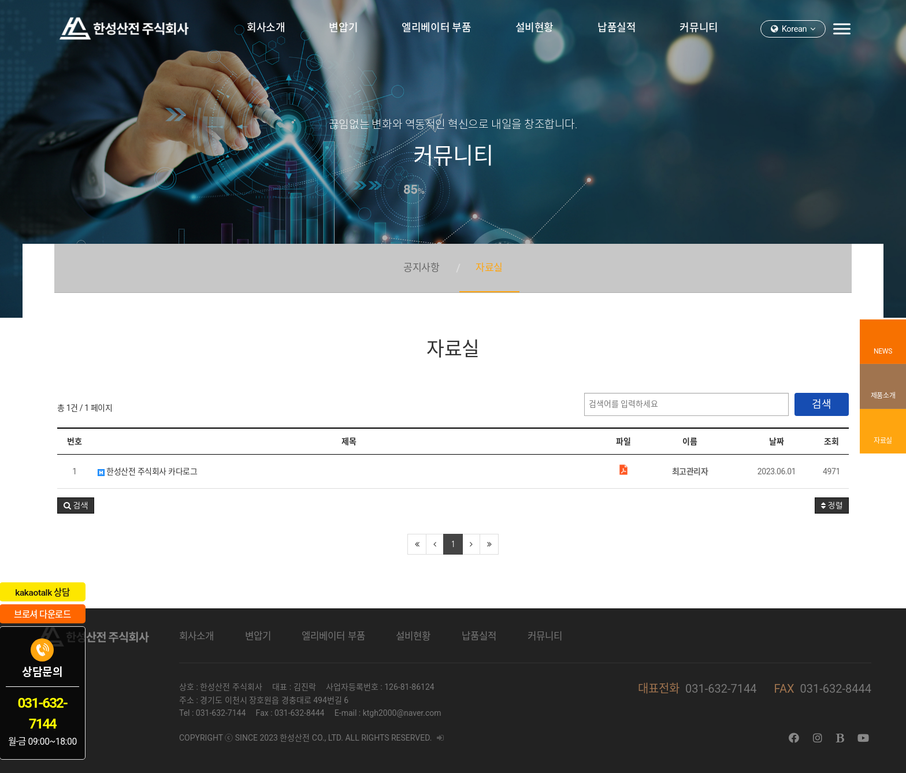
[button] (75, 505)
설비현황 (413, 636)
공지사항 (421, 262)
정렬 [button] (831, 505)
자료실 (489, 262)
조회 (831, 441)
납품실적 (479, 636)
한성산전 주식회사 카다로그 (147, 471)
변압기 (258, 636)
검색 (821, 404)
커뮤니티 (545, 636)
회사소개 (196, 636)
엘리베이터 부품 (333, 636)
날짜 (776, 441)
